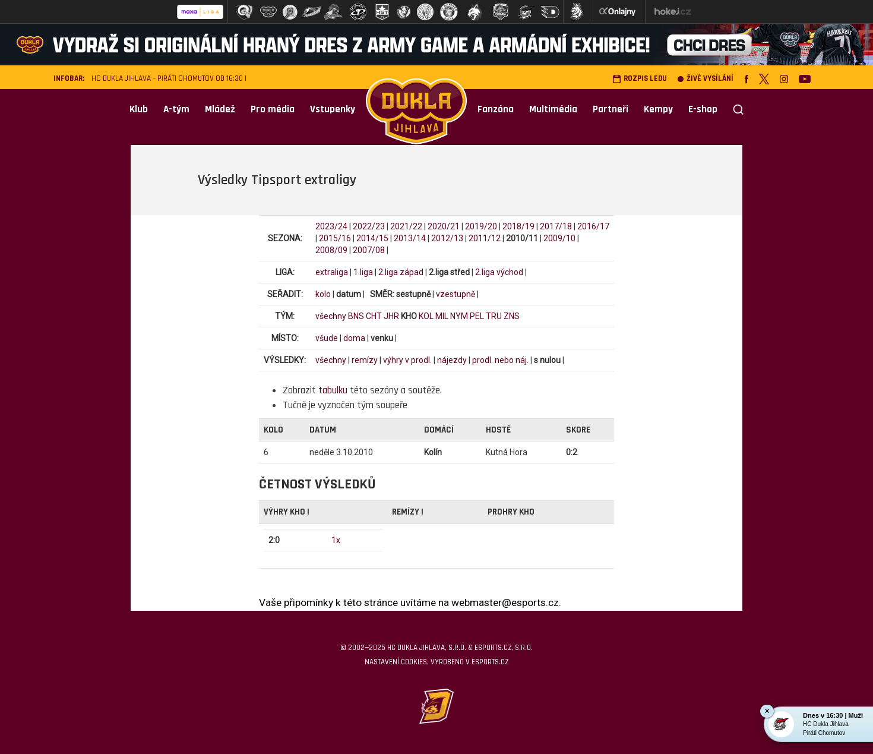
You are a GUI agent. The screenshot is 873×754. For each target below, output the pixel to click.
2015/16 (335, 238)
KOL (426, 316)
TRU (494, 316)
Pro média (273, 109)
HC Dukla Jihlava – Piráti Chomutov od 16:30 (167, 79)
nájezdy (452, 360)
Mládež (220, 109)
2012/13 (447, 238)
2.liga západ (400, 272)
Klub (138, 109)
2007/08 (369, 250)
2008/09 (331, 250)
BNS (356, 316)
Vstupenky (332, 109)
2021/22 (406, 226)
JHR (391, 316)
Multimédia (553, 109)
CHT (374, 316)
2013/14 (410, 238)
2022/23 (369, 226)
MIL (441, 316)
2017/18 (556, 226)
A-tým (176, 109)
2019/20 (481, 226)
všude (326, 338)
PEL (477, 316)
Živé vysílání (705, 79)
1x (335, 540)
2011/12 (485, 238)
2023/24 (331, 226)
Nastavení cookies (396, 662)
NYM (459, 316)
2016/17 (593, 226)
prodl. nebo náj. (500, 360)
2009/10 (559, 238)
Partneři (610, 109)
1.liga (363, 272)
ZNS (512, 316)
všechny (330, 316)
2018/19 (518, 226)
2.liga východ (499, 272)
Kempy (658, 109)
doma (354, 338)
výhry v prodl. (407, 360)
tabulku (332, 390)
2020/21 (444, 226)
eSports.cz (490, 662)
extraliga (331, 272)
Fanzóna (495, 109)
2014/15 (372, 238)
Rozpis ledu (639, 79)
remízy (365, 360)
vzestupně (455, 294)
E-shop (702, 109)
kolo (323, 294)
